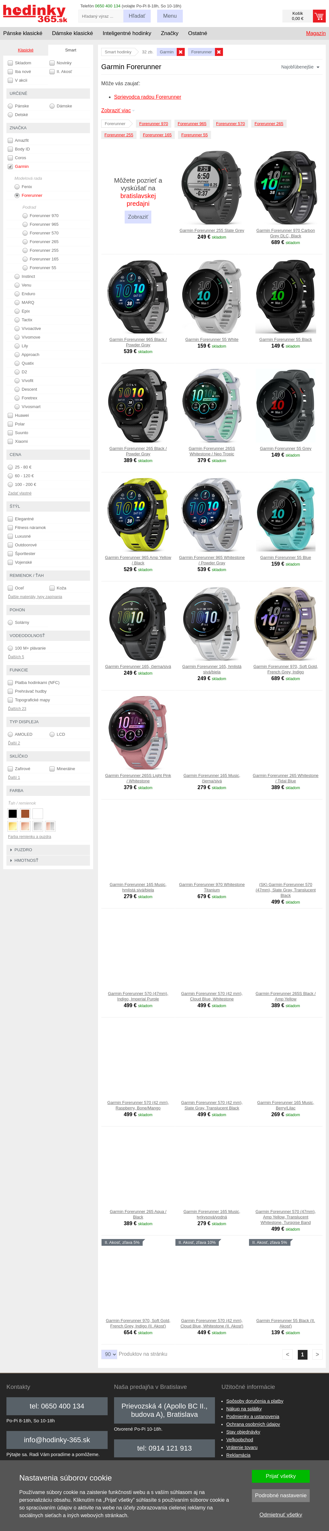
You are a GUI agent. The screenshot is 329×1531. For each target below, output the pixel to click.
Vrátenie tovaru (241, 1447)
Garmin (18, 166)
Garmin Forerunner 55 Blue (285, 557)
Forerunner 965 (192, 123)
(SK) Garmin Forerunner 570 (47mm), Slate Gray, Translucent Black (286, 890)
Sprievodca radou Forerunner (147, 97)
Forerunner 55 (194, 134)
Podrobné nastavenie (281, 1495)
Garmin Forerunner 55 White (211, 339)
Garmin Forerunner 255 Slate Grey (212, 230)
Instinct (24, 276)
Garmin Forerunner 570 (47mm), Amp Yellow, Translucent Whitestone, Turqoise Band (285, 1217)
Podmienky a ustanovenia (252, 1416)
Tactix (23, 320)
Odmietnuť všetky (281, 1515)
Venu (22, 285)
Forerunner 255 (118, 134)
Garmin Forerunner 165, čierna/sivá (138, 666)
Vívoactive (27, 328)
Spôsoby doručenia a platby (254, 1401)
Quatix (24, 363)
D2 (20, 372)
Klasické (25, 50)
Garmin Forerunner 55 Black (285, 339)
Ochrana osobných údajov (253, 1424)
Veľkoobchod (239, 1439)
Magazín (316, 33)
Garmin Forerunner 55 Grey (285, 448)
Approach (27, 354)
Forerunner (28, 195)
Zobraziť (138, 217)
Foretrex (25, 398)
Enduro (24, 293)
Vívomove (27, 337)
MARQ (24, 302)
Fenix (23, 186)
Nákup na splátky (244, 1408)
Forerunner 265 (268, 123)
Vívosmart (27, 406)
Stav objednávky (243, 1432)
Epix (22, 311)
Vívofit (23, 380)
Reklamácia (238, 1455)
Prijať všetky (281, 1476)
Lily (21, 346)
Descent (25, 389)
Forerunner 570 (230, 123)
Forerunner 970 (153, 123)
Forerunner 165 (157, 134)
